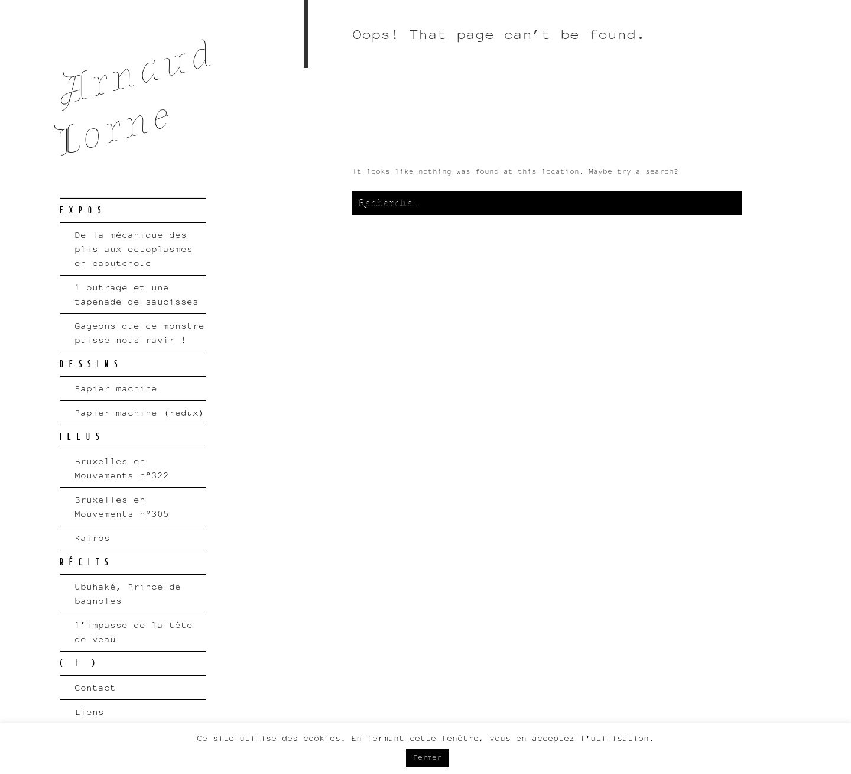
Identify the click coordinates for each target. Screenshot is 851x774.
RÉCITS (87, 562)
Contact (95, 687)
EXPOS (83, 210)
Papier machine (115, 388)
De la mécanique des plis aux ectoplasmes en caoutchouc (133, 248)
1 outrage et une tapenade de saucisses (136, 294)
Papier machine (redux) (139, 412)
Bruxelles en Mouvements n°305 (121, 506)
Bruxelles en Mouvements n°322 (121, 468)
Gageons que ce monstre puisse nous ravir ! (139, 332)
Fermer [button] (427, 757)
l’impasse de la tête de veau (133, 632)
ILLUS (82, 437)
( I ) (80, 663)
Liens (89, 711)
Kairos (92, 537)
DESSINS (92, 364)
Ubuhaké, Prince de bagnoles (127, 593)
